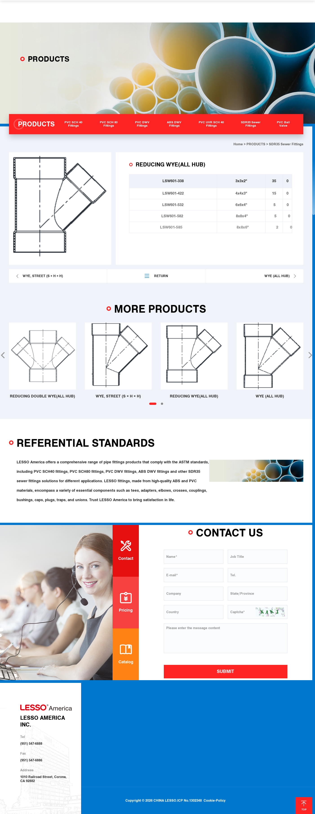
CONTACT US (241, 11)
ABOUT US (91, 11)
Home (238, 144)
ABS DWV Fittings (165, 739)
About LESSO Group (118, 723)
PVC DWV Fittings (165, 731)
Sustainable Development (122, 731)
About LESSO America (120, 715)
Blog (281, 716)
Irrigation (207, 724)
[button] (310, 355)
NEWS (214, 11)
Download (241, 716)
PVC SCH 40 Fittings (167, 715)
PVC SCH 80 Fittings (167, 723)
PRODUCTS (119, 11)
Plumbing (208, 716)
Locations (241, 724)
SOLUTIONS (149, 11)
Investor (109, 740)
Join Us (239, 732)
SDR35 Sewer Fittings (168, 754)
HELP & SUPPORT (185, 11)
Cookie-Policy (215, 792)
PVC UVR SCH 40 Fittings (171, 746)
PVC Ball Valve (163, 763)
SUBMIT (225, 671)
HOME (68, 11)
